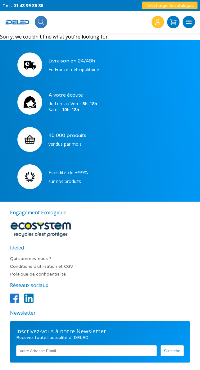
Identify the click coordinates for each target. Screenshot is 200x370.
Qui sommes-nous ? (31, 258)
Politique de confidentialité (38, 274)
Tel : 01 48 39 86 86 (22, 5)
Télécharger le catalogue (170, 5)
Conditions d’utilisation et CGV (41, 266)
